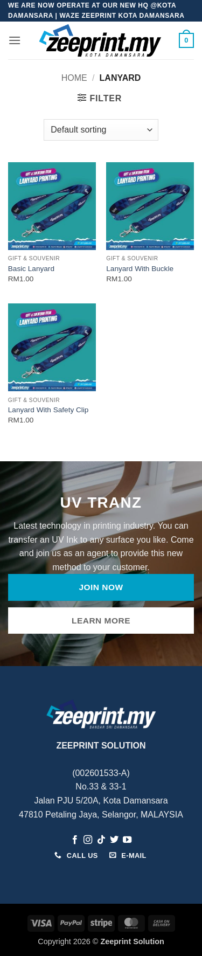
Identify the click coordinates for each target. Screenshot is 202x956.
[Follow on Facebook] (74, 840)
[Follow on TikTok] (100, 840)
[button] (14, 40)
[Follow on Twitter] (114, 840)
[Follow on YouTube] (127, 840)
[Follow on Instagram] (87, 840)
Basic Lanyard (31, 269)
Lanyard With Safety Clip (48, 410)
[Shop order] (101, 130)
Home (74, 77)
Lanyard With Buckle (139, 269)
